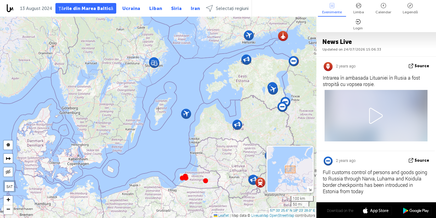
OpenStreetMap (281, 215)
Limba (358, 8)
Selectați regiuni (227, 8)
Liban (155, 8)
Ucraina (131, 8)
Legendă (410, 8)
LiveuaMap (260, 215)
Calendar (383, 8)
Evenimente (332, 8)
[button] (185, 178)
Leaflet (221, 215)
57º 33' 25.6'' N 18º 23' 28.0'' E (292, 210)
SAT (9, 186)
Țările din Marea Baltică (85, 8)
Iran (195, 8)
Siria (176, 8)
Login (358, 24)
